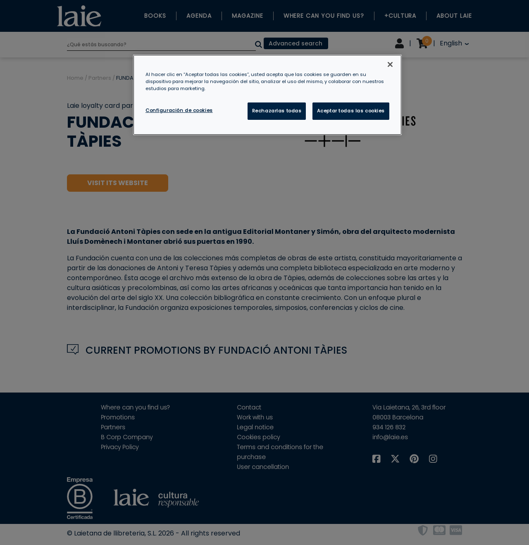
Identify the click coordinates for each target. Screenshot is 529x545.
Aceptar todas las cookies (351, 110)
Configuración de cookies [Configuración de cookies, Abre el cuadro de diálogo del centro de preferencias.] (179, 110)
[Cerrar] (390, 64)
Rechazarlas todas (277, 110)
